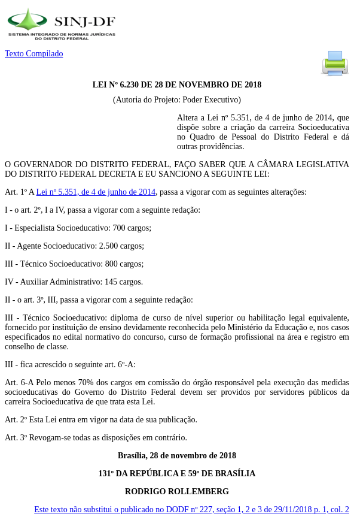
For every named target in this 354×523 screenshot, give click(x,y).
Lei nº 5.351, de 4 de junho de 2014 (96, 192)
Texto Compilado (34, 53)
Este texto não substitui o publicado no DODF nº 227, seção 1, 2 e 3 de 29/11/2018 (191, 509)
